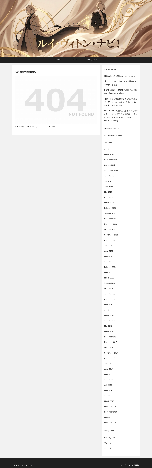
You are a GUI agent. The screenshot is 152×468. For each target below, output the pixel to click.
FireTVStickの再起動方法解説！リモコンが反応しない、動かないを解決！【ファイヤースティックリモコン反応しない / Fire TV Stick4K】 (121, 116)
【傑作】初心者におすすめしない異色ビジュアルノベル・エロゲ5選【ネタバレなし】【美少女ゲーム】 (120, 102)
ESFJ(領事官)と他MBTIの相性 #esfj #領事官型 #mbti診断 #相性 (120, 91)
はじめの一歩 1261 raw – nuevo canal (119, 76)
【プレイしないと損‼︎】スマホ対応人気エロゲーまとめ (120, 83)
